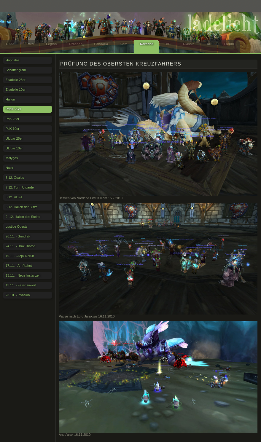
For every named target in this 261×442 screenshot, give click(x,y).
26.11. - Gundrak (18, 236)
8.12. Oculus (15, 177)
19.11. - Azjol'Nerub (20, 256)
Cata (124, 44)
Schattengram (16, 70)
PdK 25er (12, 119)
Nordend (146, 44)
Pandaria (101, 44)
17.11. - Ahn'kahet (19, 265)
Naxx (9, 168)
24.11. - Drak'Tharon (21, 246)
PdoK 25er (13, 109)
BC (168, 44)
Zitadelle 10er (16, 89)
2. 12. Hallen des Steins (23, 216)
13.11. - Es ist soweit (21, 285)
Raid (30, 44)
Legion (51, 44)
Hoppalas (12, 60)
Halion (10, 99)
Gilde (10, 44)
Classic (189, 44)
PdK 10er (12, 128)
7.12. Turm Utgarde (20, 187)
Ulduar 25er (14, 138)
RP (209, 44)
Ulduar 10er (14, 148)
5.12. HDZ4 (14, 197)
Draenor (75, 44)
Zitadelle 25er (16, 80)
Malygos (12, 158)
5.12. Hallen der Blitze (22, 207)
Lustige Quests (16, 226)
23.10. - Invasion (18, 295)
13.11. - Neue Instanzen (23, 275)
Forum (229, 44)
